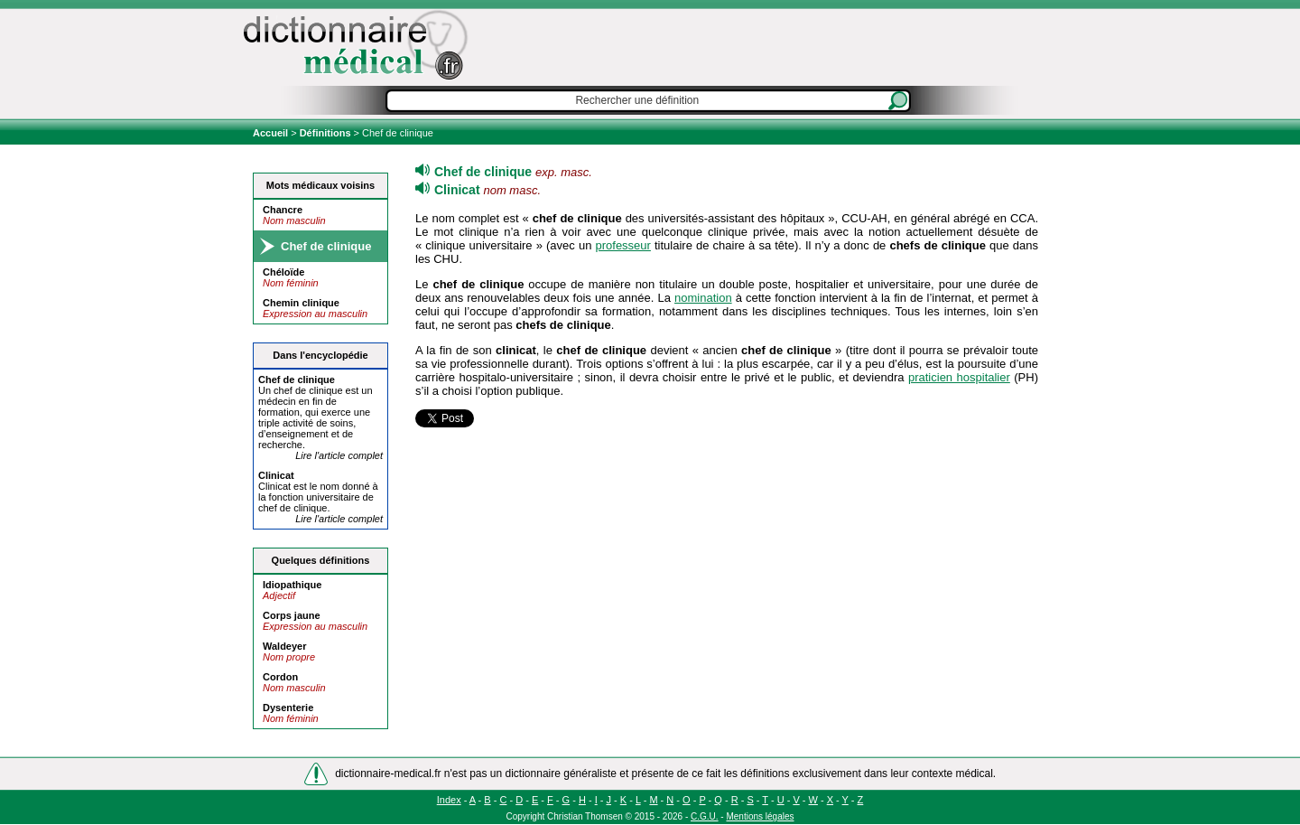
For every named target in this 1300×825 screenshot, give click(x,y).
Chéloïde (283, 272)
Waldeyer (285, 646)
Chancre (282, 209)
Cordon (280, 676)
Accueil (272, 132)
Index (449, 799)
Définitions (325, 132)
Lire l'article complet (339, 455)
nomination (703, 298)
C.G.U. (705, 816)
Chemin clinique (301, 302)
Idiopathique (292, 584)
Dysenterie (288, 707)
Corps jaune (291, 615)
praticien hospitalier (959, 377)
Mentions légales (760, 816)
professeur (622, 245)
